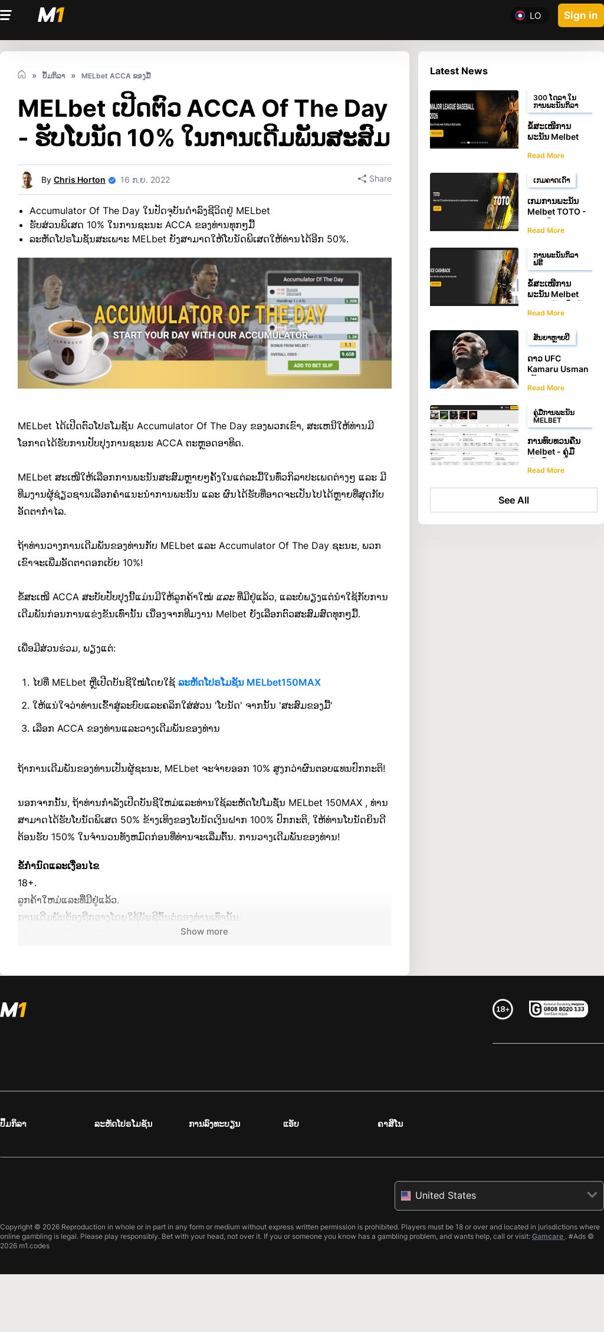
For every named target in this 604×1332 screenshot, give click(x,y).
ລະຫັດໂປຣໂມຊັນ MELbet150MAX (249, 682)
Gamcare (548, 1236)
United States (445, 1195)
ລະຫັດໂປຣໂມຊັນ (123, 1124)
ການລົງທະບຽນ (214, 1124)
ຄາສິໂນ (390, 1124)
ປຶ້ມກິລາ (13, 1124)
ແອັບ (291, 1124)
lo (535, 15)
